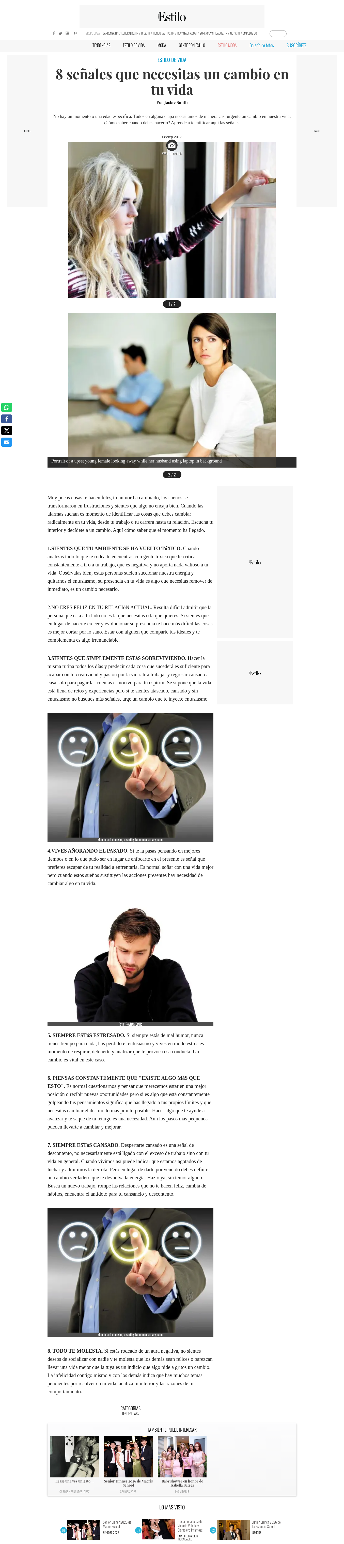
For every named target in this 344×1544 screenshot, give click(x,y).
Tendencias (129, 1413)
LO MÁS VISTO (172, 1507)
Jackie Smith (176, 102)
